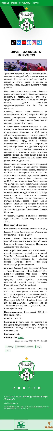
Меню (14, 3)
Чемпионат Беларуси (25, 347)
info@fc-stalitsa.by (11, 403)
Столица (10, 347)
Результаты (25, 3)
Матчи (36, 3)
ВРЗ (8, 351)
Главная (5, 3)
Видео (38, 347)
